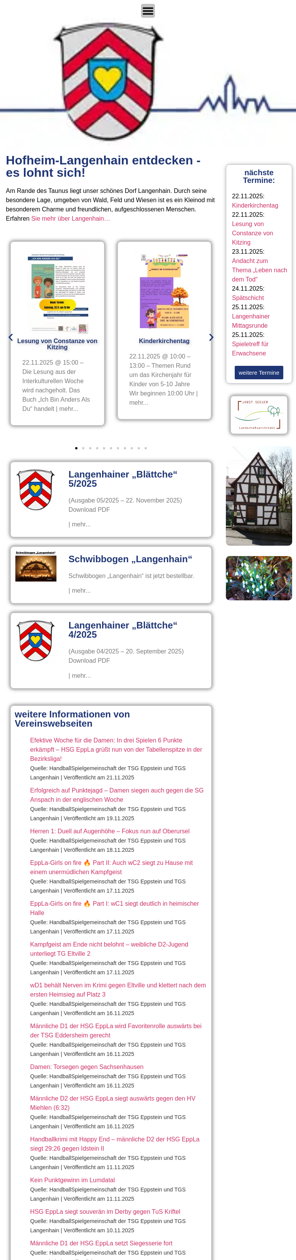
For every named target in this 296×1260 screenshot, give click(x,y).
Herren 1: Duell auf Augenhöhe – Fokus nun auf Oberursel (110, 831)
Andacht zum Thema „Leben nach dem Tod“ (259, 270)
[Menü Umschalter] (148, 11)
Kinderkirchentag (255, 205)
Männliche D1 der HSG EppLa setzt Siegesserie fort (101, 1243)
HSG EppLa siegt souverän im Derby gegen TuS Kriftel (105, 1211)
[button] (10, 337)
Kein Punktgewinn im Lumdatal (72, 1180)
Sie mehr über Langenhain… (70, 218)
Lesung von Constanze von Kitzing (252, 233)
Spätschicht (248, 298)
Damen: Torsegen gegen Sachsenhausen (86, 1067)
